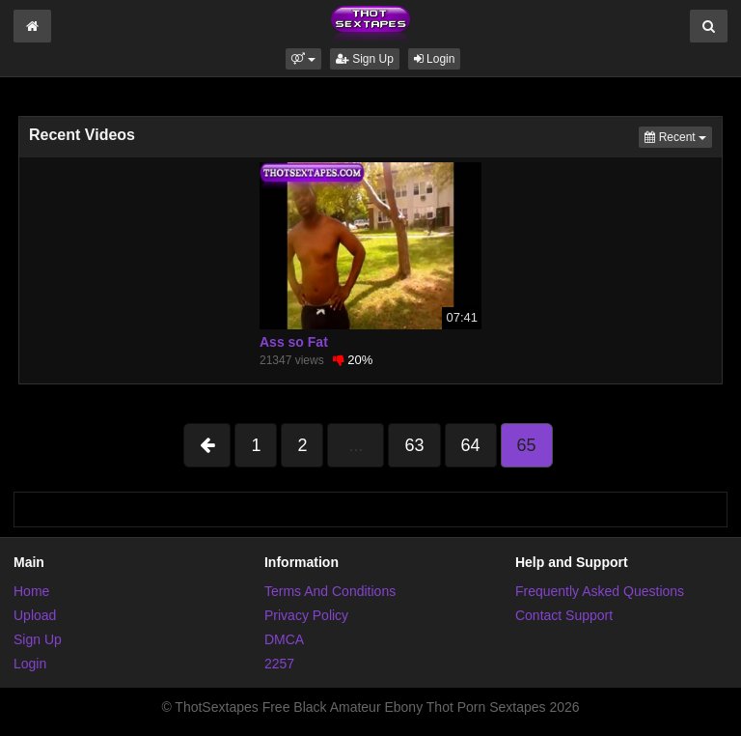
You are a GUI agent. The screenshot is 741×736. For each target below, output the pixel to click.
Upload (35, 615)
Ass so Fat (294, 342)
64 (470, 445)
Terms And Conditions (330, 591)
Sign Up (365, 59)
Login (434, 59)
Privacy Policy (306, 615)
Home (31, 591)
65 (526, 445)
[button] (303, 59)
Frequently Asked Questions (599, 591)
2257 (279, 663)
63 (414, 445)
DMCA (284, 639)
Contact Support (564, 615)
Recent (678, 135)
